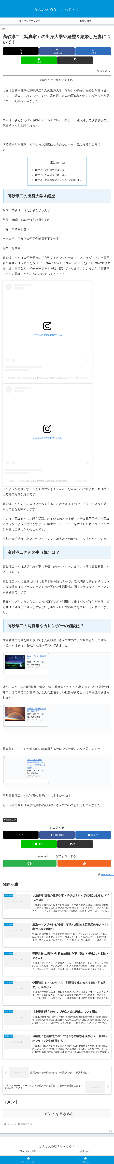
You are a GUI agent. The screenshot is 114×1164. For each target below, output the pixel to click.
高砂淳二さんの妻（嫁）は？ (50, 175)
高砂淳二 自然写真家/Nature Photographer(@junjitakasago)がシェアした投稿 (47, 379)
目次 (52, 162)
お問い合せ (85, 1153)
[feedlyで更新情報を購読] (30, 864)
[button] (75, 60)
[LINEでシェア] (39, 60)
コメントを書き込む (57, 1116)
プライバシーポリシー (29, 1153)
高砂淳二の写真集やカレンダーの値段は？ (58, 180)
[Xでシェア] (21, 51)
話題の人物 (10, 820)
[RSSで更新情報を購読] (84, 864)
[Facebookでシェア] (57, 51)
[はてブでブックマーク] (93, 51)
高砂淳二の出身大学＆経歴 (49, 169)
